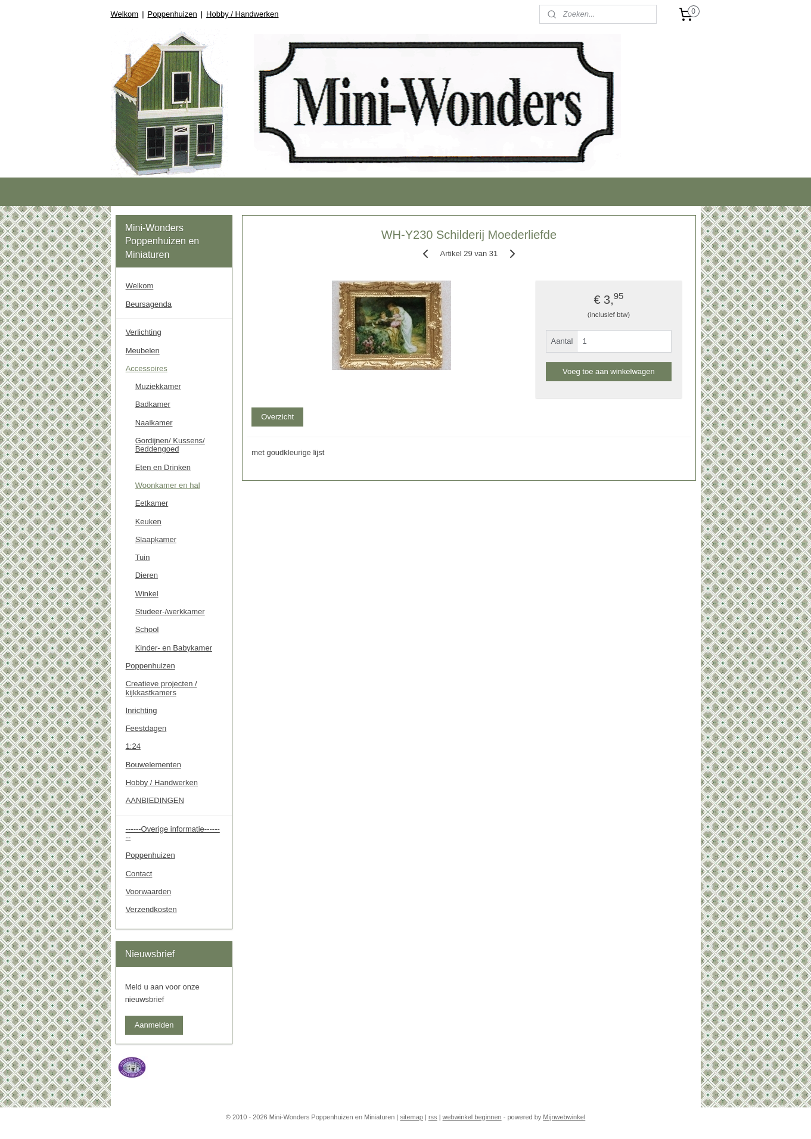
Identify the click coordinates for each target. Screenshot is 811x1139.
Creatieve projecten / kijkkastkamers (161, 687)
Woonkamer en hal (167, 485)
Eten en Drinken (163, 467)
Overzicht (277, 416)
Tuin (142, 557)
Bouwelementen (153, 764)
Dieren (146, 575)
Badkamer (152, 404)
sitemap (411, 1117)
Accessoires (146, 368)
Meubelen (143, 350)
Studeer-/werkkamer (170, 611)
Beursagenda (149, 304)
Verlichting (143, 332)
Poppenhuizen (172, 14)
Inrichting (141, 710)
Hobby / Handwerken (242, 14)
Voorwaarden (149, 891)
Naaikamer (154, 422)
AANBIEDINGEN (155, 800)
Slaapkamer (155, 539)
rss (432, 1117)
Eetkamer (152, 503)
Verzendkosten (151, 909)
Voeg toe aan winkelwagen (609, 371)
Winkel (147, 593)
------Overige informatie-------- (173, 833)
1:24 (133, 746)
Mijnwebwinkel (564, 1117)
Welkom (124, 14)
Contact (139, 873)
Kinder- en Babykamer (173, 647)
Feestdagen (146, 728)
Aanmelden (154, 1024)
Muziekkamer (158, 386)
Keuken (148, 521)
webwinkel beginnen (472, 1117)
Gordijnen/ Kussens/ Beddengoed (170, 444)
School (147, 629)
